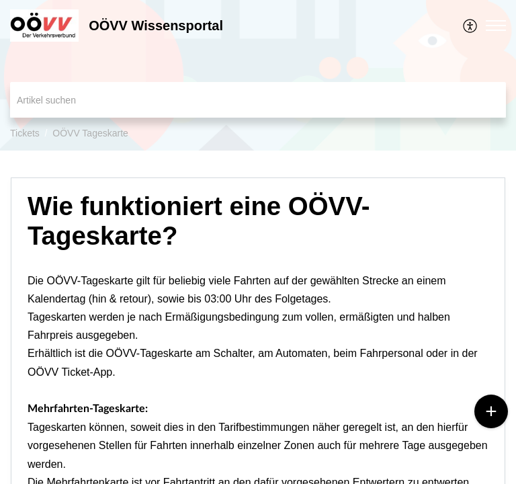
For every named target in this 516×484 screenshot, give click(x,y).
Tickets (25, 133)
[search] (258, 100)
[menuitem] (471, 25)
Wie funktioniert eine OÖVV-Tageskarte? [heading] (199, 221)
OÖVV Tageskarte (90, 133)
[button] (471, 25)
